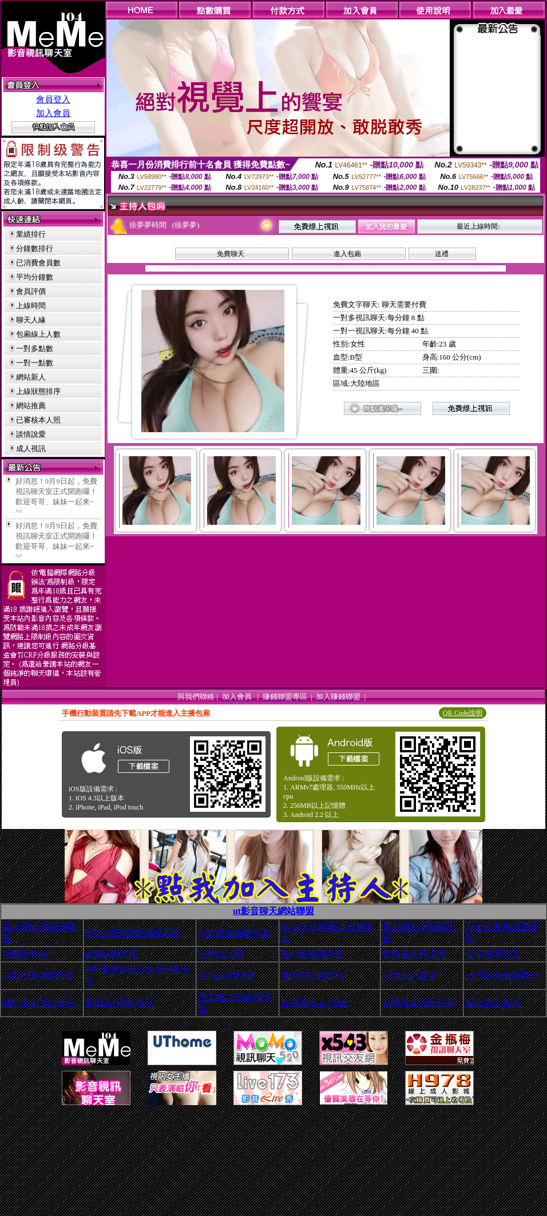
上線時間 (31, 305)
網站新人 (31, 377)
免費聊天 (230, 254)
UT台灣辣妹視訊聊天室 (132, 933)
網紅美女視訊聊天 (39, 1003)
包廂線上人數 (38, 334)
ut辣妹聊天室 (111, 954)
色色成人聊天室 (414, 954)
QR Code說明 (462, 713)
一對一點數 (34, 362)
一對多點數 (34, 348)
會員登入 (53, 99)
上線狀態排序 (38, 391)
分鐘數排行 (34, 248)
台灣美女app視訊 (315, 1003)
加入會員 (53, 113)
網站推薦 (31, 405)
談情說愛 (31, 434)
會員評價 (31, 291)
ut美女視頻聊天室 (37, 975)
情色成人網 (221, 954)
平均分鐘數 (34, 277)
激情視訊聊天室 (313, 975)
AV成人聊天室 (227, 975)
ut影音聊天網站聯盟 (273, 911)
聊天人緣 (31, 320)
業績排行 (31, 234)
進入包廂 (347, 254)
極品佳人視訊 (492, 1003)
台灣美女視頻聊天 (501, 975)
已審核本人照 (38, 420)
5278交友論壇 (409, 975)
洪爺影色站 (25, 954)
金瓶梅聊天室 (492, 954)
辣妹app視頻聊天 (119, 1003)
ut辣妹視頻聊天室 (233, 933)
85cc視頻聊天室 (312, 954)
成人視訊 (31, 448)
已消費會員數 (38, 262)
